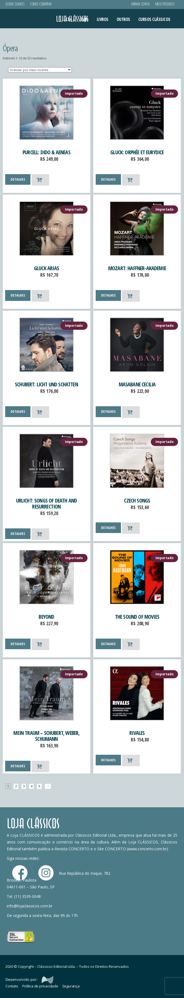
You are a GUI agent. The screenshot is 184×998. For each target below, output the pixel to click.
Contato (11, 986)
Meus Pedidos (164, 4)
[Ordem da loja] (40, 69)
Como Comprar (40, 4)
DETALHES (18, 179)
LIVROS (102, 19)
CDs (69, 19)
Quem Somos (14, 4)
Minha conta (140, 4)
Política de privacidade (40, 986)
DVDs (84, 19)
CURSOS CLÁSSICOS (154, 19)
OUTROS (123, 19)
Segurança (71, 986)
